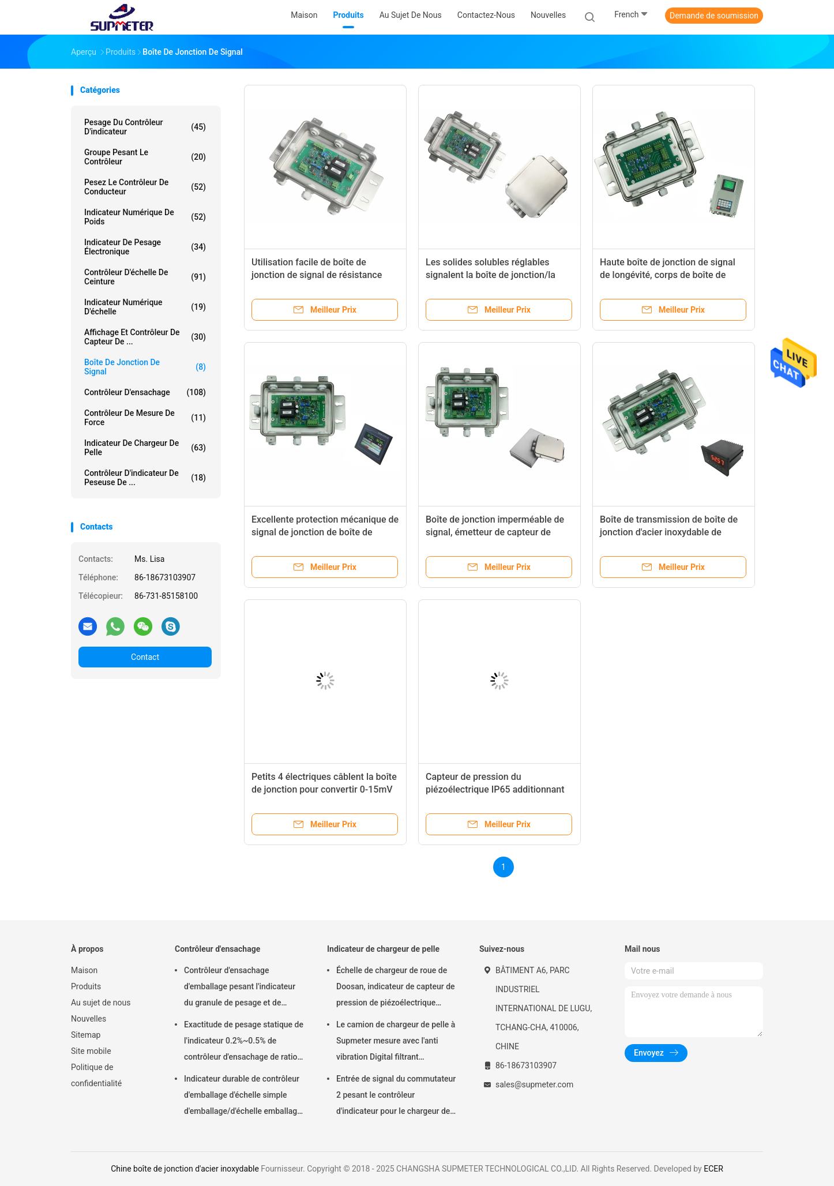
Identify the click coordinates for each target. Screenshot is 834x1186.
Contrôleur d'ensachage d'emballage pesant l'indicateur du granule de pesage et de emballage (239, 988)
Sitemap (85, 1034)
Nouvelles (88, 1018)
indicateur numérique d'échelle (145, 307)
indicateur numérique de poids (145, 217)
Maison (84, 970)
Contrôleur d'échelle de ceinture (145, 277)
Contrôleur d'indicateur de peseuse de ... (145, 477)
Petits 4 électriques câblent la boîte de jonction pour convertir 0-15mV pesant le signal (324, 789)
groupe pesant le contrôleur (145, 157)
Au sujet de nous (100, 1002)
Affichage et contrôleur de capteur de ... (145, 337)
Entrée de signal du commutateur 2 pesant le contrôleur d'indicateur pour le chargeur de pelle (396, 1096)
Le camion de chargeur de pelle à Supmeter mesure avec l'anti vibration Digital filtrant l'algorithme (395, 1042)
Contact (145, 657)
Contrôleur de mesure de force (145, 417)
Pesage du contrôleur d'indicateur (145, 127)
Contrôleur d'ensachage (145, 392)
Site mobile (91, 1051)
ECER (713, 1168)
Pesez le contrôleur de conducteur (145, 187)
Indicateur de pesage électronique (145, 247)
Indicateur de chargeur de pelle (145, 447)
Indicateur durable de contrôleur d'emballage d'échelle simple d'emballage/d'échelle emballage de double (243, 1096)
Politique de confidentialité (96, 1075)
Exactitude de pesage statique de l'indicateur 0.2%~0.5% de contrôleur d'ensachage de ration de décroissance (243, 1042)
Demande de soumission (714, 15)
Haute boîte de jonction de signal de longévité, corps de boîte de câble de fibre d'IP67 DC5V (667, 275)
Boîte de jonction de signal (145, 367)
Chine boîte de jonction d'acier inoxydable (185, 1168)
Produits (86, 986)
